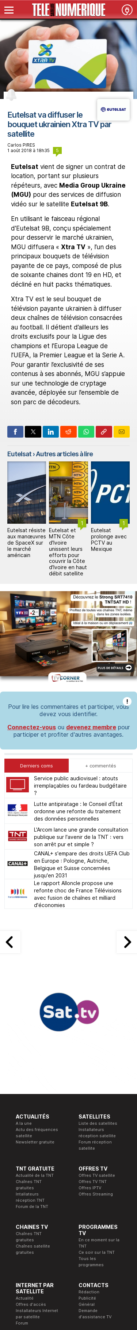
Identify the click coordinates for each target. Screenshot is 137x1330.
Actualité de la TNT (35, 1175)
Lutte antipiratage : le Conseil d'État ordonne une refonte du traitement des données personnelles (78, 811)
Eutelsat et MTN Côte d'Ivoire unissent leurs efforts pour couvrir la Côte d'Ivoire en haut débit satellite (68, 551)
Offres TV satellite (97, 1175)
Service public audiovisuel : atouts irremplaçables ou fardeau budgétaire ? (80, 785)
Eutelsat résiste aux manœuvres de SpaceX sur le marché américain (26, 542)
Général (87, 1304)
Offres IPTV (90, 1187)
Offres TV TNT (93, 1181)
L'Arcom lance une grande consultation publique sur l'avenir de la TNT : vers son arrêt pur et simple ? (81, 836)
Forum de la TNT (32, 1206)
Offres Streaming (96, 1194)
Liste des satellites (98, 1123)
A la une (24, 1123)
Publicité (87, 1298)
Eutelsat (19, 454)
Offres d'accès (31, 1304)
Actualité (25, 1298)
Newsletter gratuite (35, 1142)
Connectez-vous (31, 727)
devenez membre (91, 727)
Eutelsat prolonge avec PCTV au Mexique (109, 539)
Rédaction (89, 1291)
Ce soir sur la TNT (97, 1252)
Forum (22, 1323)
